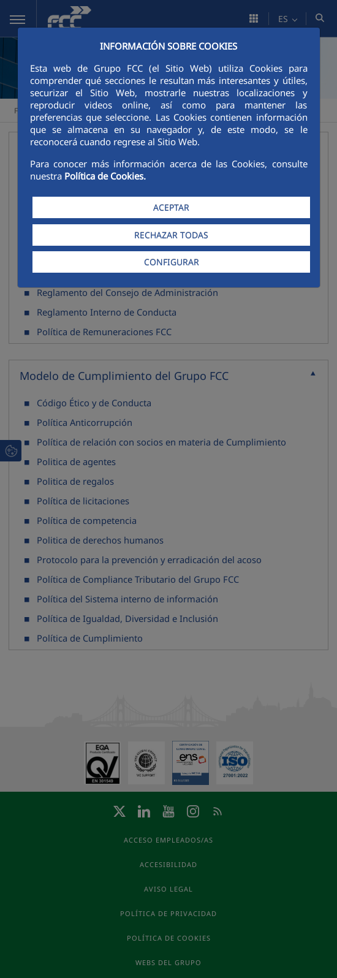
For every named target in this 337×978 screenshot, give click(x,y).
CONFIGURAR (171, 262)
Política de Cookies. (105, 176)
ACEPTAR (171, 207)
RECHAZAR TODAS (171, 235)
